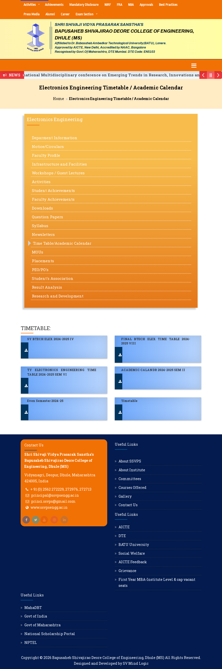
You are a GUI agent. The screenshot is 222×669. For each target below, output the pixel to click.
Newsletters (43, 234)
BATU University (134, 544)
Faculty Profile (46, 155)
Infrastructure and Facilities (59, 164)
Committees (130, 478)
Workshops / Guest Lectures (58, 172)
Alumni (50, 14)
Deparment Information (54, 137)
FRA (119, 5)
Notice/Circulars (48, 146)
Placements (43, 260)
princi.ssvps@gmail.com (53, 501)
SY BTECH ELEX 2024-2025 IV (50, 339)
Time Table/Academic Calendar (62, 243)
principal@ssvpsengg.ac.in (55, 495)
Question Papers (47, 216)
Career (65, 14)
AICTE (124, 527)
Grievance (127, 570)
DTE (122, 535)
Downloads (42, 208)
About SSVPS (130, 461)
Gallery (125, 496)
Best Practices (168, 5)
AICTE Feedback (133, 561)
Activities (30, 5)
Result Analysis (47, 287)
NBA (131, 5)
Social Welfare (132, 553)
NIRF (107, 5)
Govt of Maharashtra (42, 625)
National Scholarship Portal (49, 633)
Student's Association (52, 278)
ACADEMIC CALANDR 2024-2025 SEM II (153, 370)
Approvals (146, 5)
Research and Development (57, 295)
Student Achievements (53, 190)
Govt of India (35, 616)
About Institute (132, 470)
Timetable (129, 401)
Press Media (31, 14)
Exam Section (84, 14)
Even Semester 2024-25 (45, 401)
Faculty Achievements (53, 199)
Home (58, 98)
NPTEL (30, 642)
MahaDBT (33, 607)
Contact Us (128, 504)
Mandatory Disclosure (83, 5)
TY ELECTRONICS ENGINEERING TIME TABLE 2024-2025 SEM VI (61, 372)
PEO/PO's (40, 269)
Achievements (54, 5)
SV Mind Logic (135, 663)
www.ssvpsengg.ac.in (49, 507)
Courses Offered (132, 487)
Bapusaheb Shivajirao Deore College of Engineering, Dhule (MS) (108, 657)
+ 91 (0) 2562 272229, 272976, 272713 (60, 489)
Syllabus (40, 225)
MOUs (37, 251)
